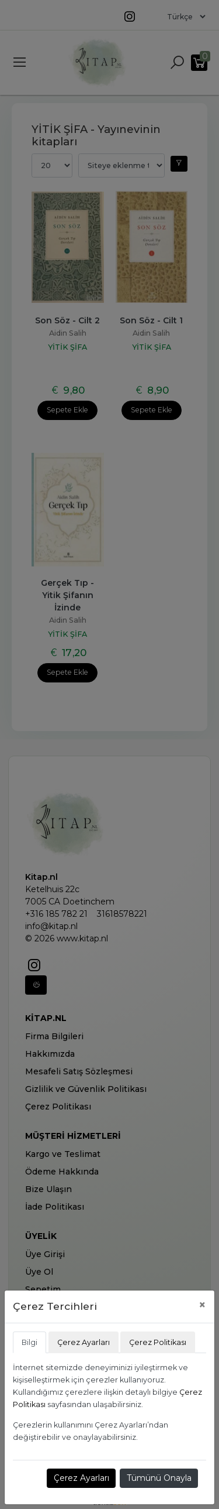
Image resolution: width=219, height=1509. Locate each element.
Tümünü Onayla (159, 1478)
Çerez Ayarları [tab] (83, 1342)
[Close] (202, 1304)
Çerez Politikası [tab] (157, 1342)
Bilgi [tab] (29, 1342)
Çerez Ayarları (81, 1478)
